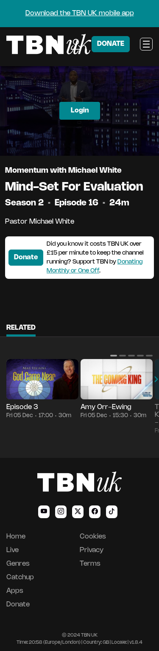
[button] (113, 355)
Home (15, 536)
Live (12, 550)
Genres (18, 564)
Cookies (93, 536)
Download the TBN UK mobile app (79, 13)
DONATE (110, 44)
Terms (90, 564)
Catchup (20, 577)
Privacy (91, 550)
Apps (14, 591)
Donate (26, 257)
